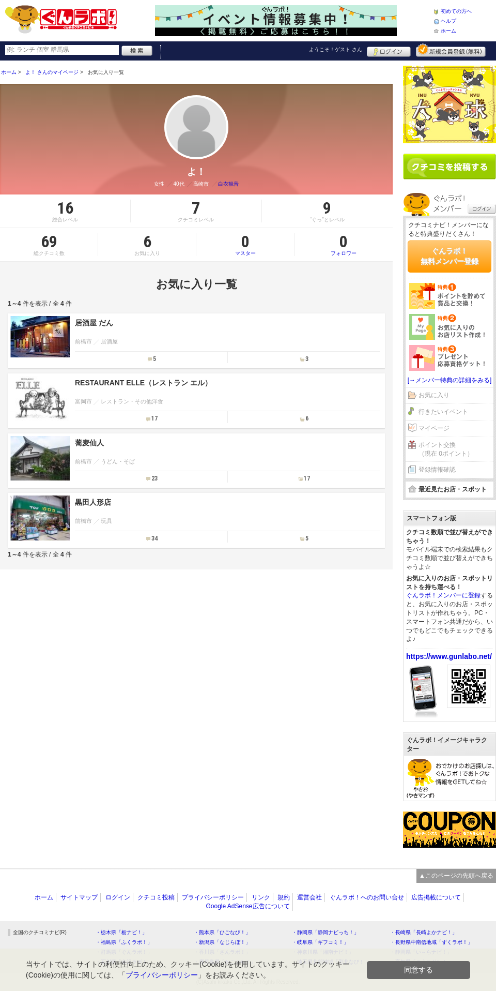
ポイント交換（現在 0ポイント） (446, 449)
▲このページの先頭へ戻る (456, 875)
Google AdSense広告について (247, 906)
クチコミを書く (449, 166)
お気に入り (434, 395)
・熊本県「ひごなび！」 (222, 932)
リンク (261, 897)
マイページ (434, 428)
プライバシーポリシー (213, 897)
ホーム (448, 31)
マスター (245, 244)
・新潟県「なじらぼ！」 (222, 942)
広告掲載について (436, 897)
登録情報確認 (437, 469)
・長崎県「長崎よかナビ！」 (423, 932)
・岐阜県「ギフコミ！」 (320, 942)
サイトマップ (79, 897)
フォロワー (344, 244)
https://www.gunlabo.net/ (449, 656)
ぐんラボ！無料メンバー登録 (449, 256)
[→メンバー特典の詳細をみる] (450, 380)
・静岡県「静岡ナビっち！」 (325, 932)
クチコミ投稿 (156, 897)
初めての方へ (456, 11)
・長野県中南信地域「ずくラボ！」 (431, 942)
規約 (283, 897)
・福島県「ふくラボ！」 (124, 942)
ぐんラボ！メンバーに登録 (443, 595)
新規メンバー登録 (451, 50)
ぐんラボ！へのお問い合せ (367, 897)
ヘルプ (448, 21)
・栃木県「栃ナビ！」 (121, 932)
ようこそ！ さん (335, 49)
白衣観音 (228, 184)
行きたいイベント (443, 411)
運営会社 (309, 897)
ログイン (389, 50)
